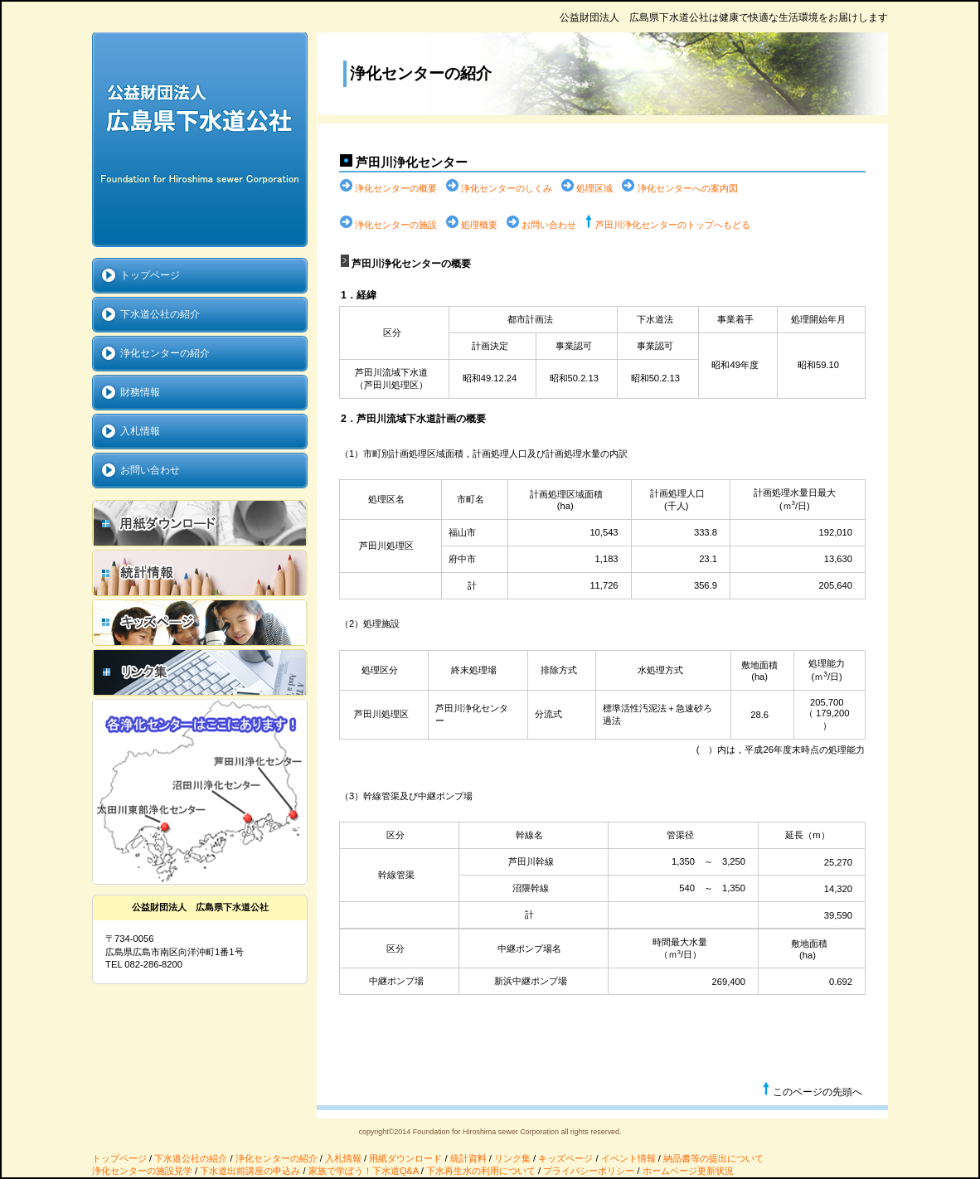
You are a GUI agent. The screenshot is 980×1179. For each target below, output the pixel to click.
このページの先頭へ (812, 1089)
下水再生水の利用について (481, 1171)
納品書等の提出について (713, 1158)
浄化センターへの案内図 (688, 188)
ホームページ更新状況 (688, 1171)
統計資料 (468, 1158)
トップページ (119, 1158)
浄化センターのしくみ (506, 188)
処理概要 (479, 225)
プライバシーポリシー (588, 1171)
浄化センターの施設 (396, 225)
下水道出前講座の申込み (250, 1171)
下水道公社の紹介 (190, 1158)
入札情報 (343, 1158)
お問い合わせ (549, 225)
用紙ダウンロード (405, 1158)
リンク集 (512, 1158)
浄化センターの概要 (396, 188)
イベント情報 (628, 1158)
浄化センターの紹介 (276, 1158)
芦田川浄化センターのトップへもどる (672, 225)
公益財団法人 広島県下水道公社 (200, 140)
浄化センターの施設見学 (142, 1171)
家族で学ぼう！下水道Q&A (363, 1171)
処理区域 (594, 188)
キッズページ (565, 1158)
